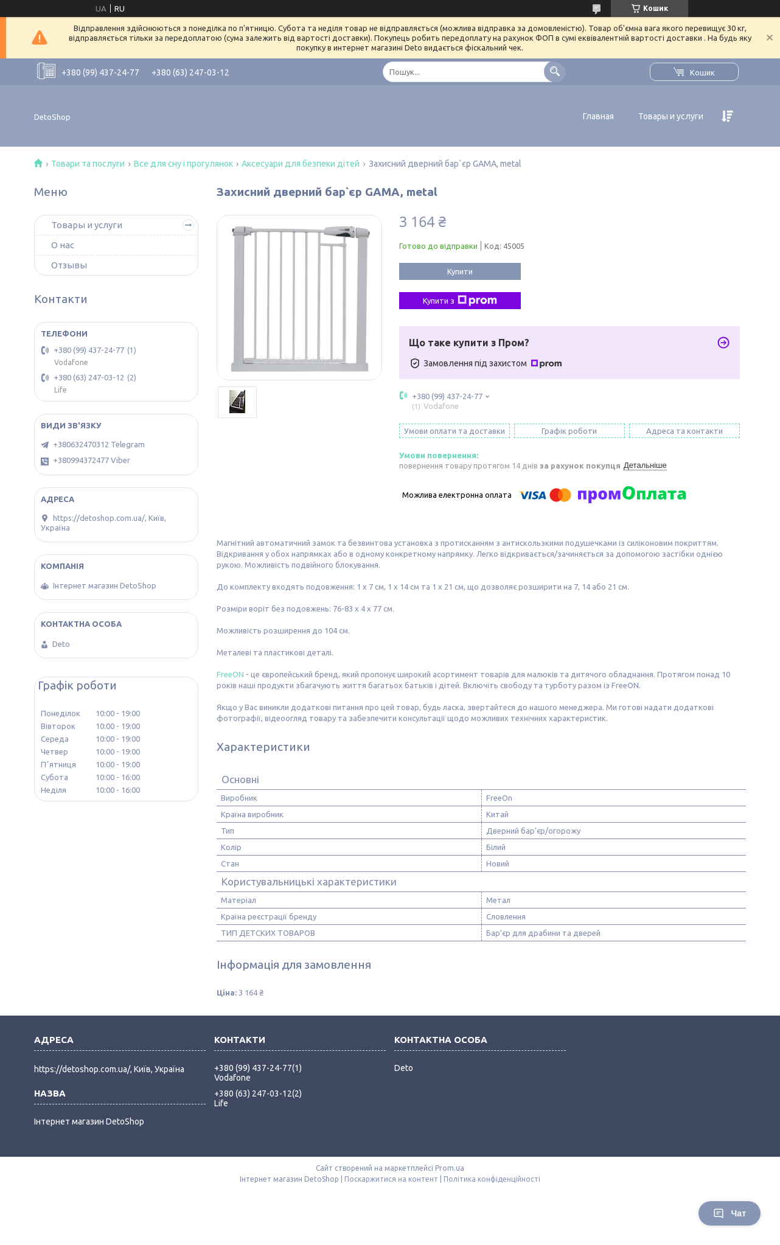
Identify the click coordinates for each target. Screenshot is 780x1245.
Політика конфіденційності (492, 1179)
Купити (460, 271)
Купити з (460, 300)
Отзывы (69, 265)
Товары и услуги (670, 116)
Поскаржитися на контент (391, 1179)
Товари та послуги (88, 164)
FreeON (230, 674)
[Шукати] (554, 71)
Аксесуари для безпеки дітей (301, 164)
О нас (62, 245)
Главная (598, 116)
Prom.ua (449, 1168)
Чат (729, 1213)
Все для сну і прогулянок (183, 164)
